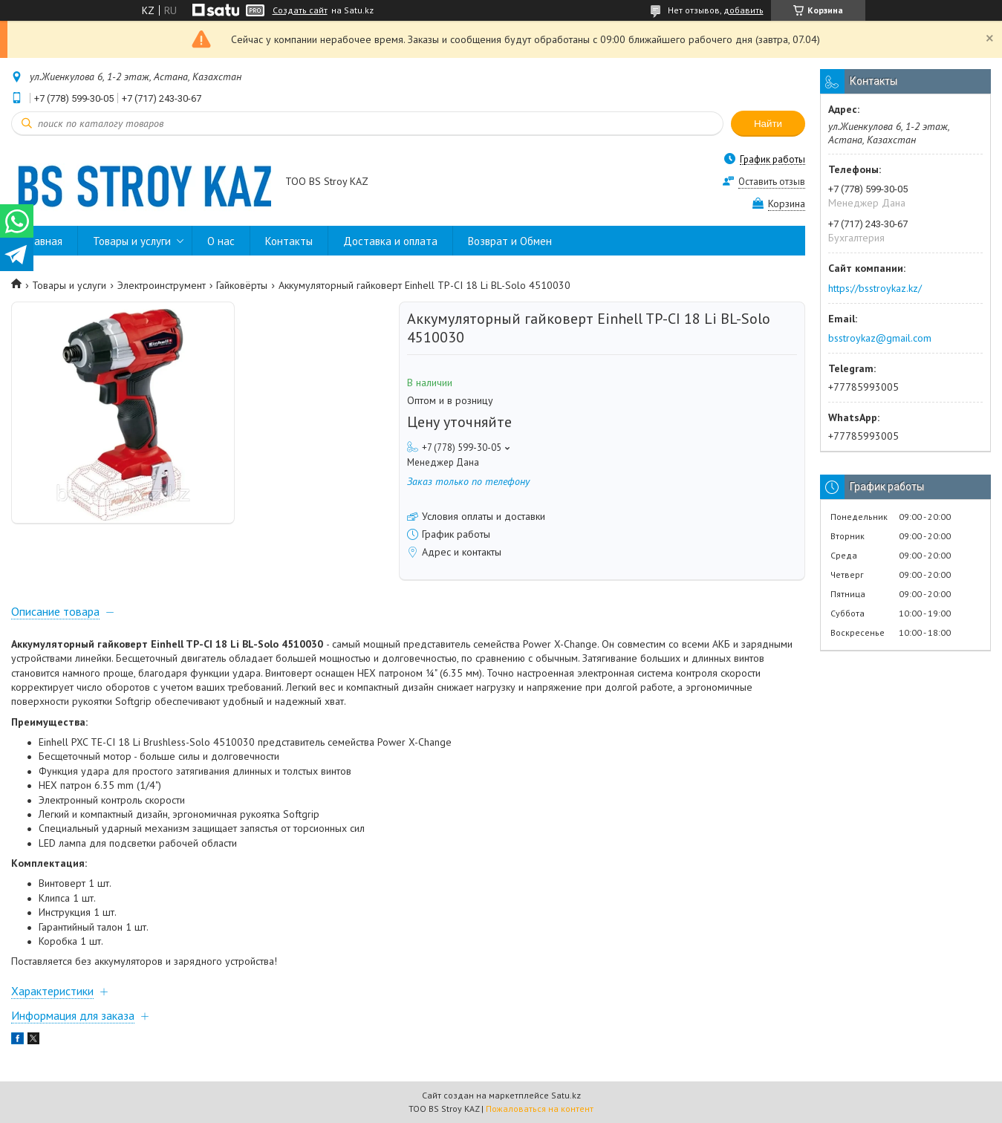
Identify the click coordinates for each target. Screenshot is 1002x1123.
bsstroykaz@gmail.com (879, 338)
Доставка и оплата (390, 241)
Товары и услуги (132, 241)
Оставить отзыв (771, 181)
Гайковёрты (241, 285)
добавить (743, 10)
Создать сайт (300, 10)
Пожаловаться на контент (539, 1108)
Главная (44, 241)
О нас (221, 241)
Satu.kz (566, 1095)
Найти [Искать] (768, 123)
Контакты (289, 241)
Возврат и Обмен (510, 241)
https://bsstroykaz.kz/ (875, 288)
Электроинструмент (161, 285)
